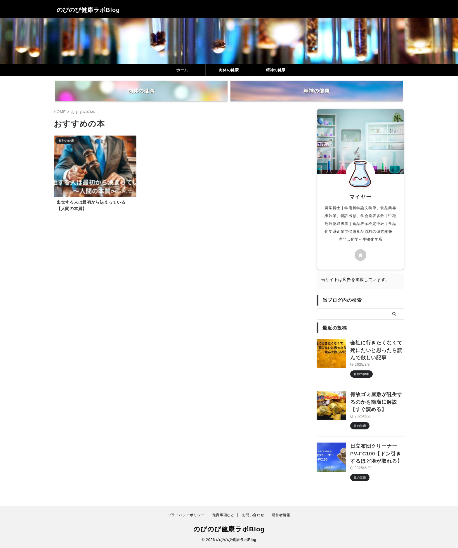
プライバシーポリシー (186, 515)
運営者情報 (281, 515)
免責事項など (223, 515)
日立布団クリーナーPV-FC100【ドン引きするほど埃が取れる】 (376, 455)
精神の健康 (276, 70)
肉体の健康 (229, 70)
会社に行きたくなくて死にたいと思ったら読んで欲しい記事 (376, 357)
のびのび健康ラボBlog (88, 10)
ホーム (182, 70)
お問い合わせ (253, 515)
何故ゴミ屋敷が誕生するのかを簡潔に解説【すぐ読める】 (376, 406)
